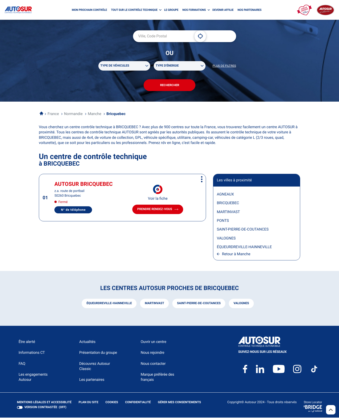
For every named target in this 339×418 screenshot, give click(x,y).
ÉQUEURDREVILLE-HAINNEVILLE (244, 247)
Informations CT (32, 353)
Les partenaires (91, 380)
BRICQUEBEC (228, 203)
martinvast (154, 303)
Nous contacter (153, 364)
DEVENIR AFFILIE (223, 10)
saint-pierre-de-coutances (199, 303)
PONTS (223, 221)
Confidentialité (138, 402)
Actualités (87, 342)
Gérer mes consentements (179, 402)
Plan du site (88, 402)
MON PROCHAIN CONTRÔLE (89, 10)
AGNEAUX (225, 194)
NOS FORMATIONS (194, 10)
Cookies (111, 402)
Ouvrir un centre (153, 342)
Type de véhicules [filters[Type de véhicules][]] (115, 66)
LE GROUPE (171, 10)
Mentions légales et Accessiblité (44, 402)
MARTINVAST (228, 212)
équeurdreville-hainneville (109, 303)
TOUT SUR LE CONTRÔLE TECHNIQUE (134, 10)
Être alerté (27, 342)
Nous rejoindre (152, 353)
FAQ (22, 364)
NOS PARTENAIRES (250, 10)
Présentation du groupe (98, 353)
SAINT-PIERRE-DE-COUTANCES (243, 229)
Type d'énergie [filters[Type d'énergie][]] (167, 66)
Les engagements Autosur (33, 377)
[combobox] (162, 36)
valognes (241, 303)
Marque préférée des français (157, 377)
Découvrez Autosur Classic (94, 366)
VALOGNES (226, 238)
